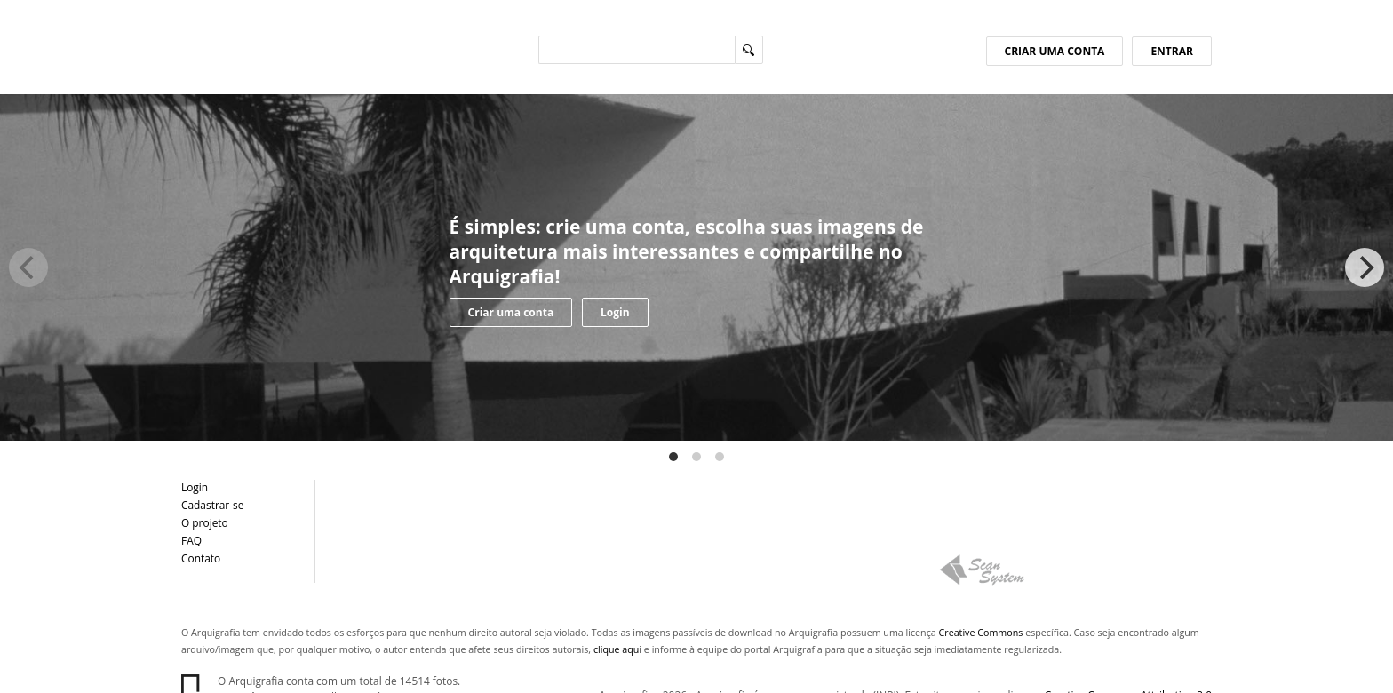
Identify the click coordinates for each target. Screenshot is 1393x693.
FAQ (191, 540)
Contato (200, 558)
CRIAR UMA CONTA (1055, 51)
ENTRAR (1171, 51)
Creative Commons (981, 632)
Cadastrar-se (212, 505)
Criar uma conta (511, 312)
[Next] (1364, 267)
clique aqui (617, 649)
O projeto (204, 522)
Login (615, 312)
